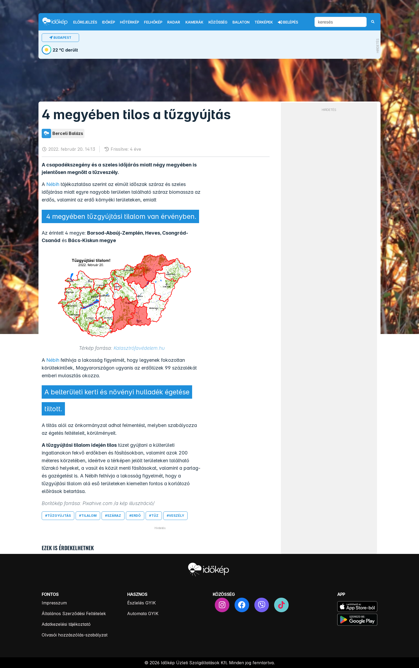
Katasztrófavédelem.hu (139, 348)
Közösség (217, 22)
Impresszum (54, 602)
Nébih (52, 184)
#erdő (135, 516)
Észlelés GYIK (141, 602)
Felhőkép (153, 22)
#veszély (175, 516)
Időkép (108, 22)
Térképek (264, 22)
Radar (173, 22)
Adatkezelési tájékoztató (66, 624)
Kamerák (194, 22)
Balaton (241, 22)
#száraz (113, 516)
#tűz (153, 516)
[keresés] (341, 22)
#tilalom (88, 516)
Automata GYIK (142, 613)
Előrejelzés (85, 22)
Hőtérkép (129, 22)
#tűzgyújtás (58, 516)
